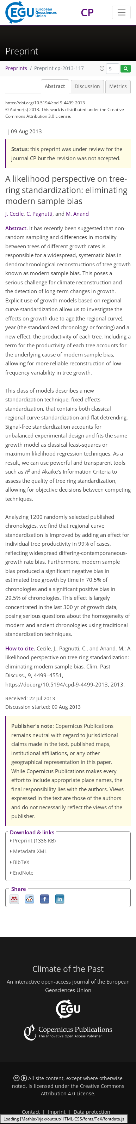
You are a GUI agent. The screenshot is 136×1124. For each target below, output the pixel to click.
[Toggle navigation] (121, 12)
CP (87, 12)
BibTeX (21, 862)
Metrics (118, 86)
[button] (102, 68)
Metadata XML (30, 851)
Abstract (55, 86)
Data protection (92, 1112)
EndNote (23, 872)
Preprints (16, 68)
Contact (31, 1112)
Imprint (57, 1112)
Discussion (87, 86)
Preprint (22, 840)
